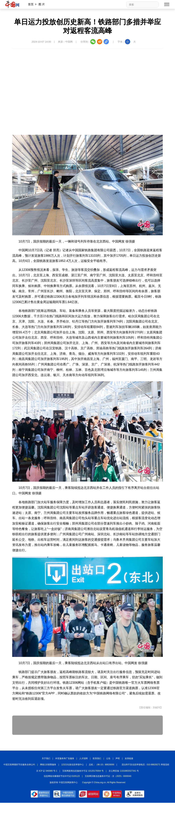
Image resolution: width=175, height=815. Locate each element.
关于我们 (46, 758)
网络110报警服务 (48, 764)
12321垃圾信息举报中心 (72, 764)
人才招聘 (83, 758)
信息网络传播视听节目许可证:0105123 (62, 776)
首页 (31, 4)
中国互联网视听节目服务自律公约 (19, 764)
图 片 (41, 4)
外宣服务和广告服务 (64, 758)
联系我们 (97, 758)
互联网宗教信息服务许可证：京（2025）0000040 (108, 776)
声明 (117, 758)
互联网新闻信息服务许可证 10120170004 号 (83, 771)
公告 (108, 758)
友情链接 (129, 758)
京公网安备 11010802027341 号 (124, 771)
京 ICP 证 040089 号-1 (46, 771)
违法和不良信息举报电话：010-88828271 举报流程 (145, 764)
